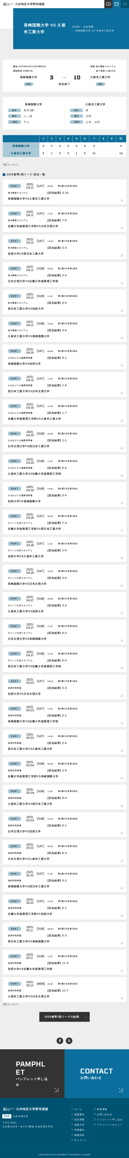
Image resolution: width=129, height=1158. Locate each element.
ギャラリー (80, 1140)
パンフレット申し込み (110, 1119)
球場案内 (79, 1130)
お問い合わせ (104, 1114)
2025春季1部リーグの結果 (62, 1016)
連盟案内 (79, 1114)
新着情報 (102, 1109)
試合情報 (79, 1119)
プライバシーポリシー (110, 1124)
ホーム (78, 1109)
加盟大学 (79, 1124)
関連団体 (79, 1135)
